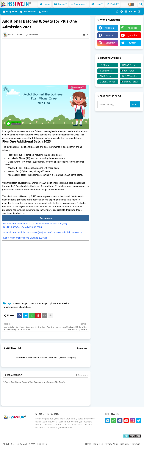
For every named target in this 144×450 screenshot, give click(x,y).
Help (96, 4)
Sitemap (136, 443)
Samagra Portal (130, 81)
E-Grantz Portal (107, 81)
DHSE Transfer (129, 76)
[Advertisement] (47, 62)
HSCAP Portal (128, 65)
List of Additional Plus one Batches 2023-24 (25, 237)
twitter (132, 42)
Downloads (78, 4)
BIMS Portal (105, 76)
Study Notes (10, 11)
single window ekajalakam (17, 307)
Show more (82, 348)
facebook (109, 35)
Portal (112, 4)
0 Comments (82, 375)
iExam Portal (106, 70)
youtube (132, 35)
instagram (110, 42)
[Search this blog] (114, 104)
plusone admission (59, 303)
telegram (109, 27)
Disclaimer (125, 443)
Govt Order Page (38, 303)
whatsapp (133, 27)
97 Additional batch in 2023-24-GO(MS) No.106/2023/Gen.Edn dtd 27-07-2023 (42, 232)
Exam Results (28, 11)
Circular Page (20, 303)
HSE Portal (105, 65)
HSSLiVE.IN (42, 444)
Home (45, 4)
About (43, 11)
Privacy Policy (111, 443)
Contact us (98, 443)
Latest (59, 4)
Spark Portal (128, 70)
